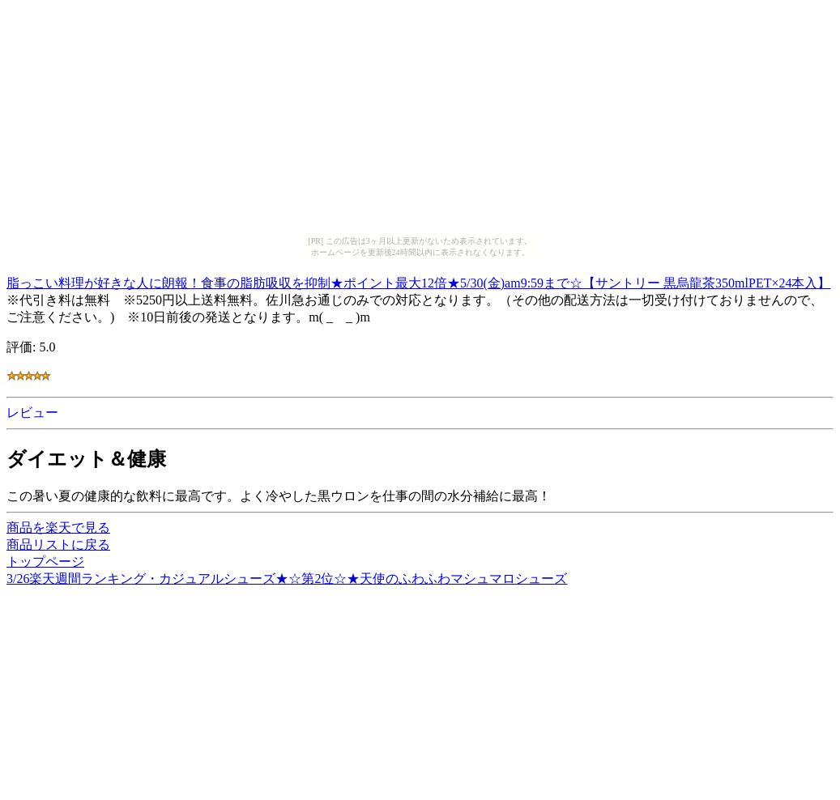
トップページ (45, 561)
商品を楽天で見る (58, 527)
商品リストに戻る (58, 544)
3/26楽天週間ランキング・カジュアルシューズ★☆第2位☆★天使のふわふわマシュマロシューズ (286, 578)
